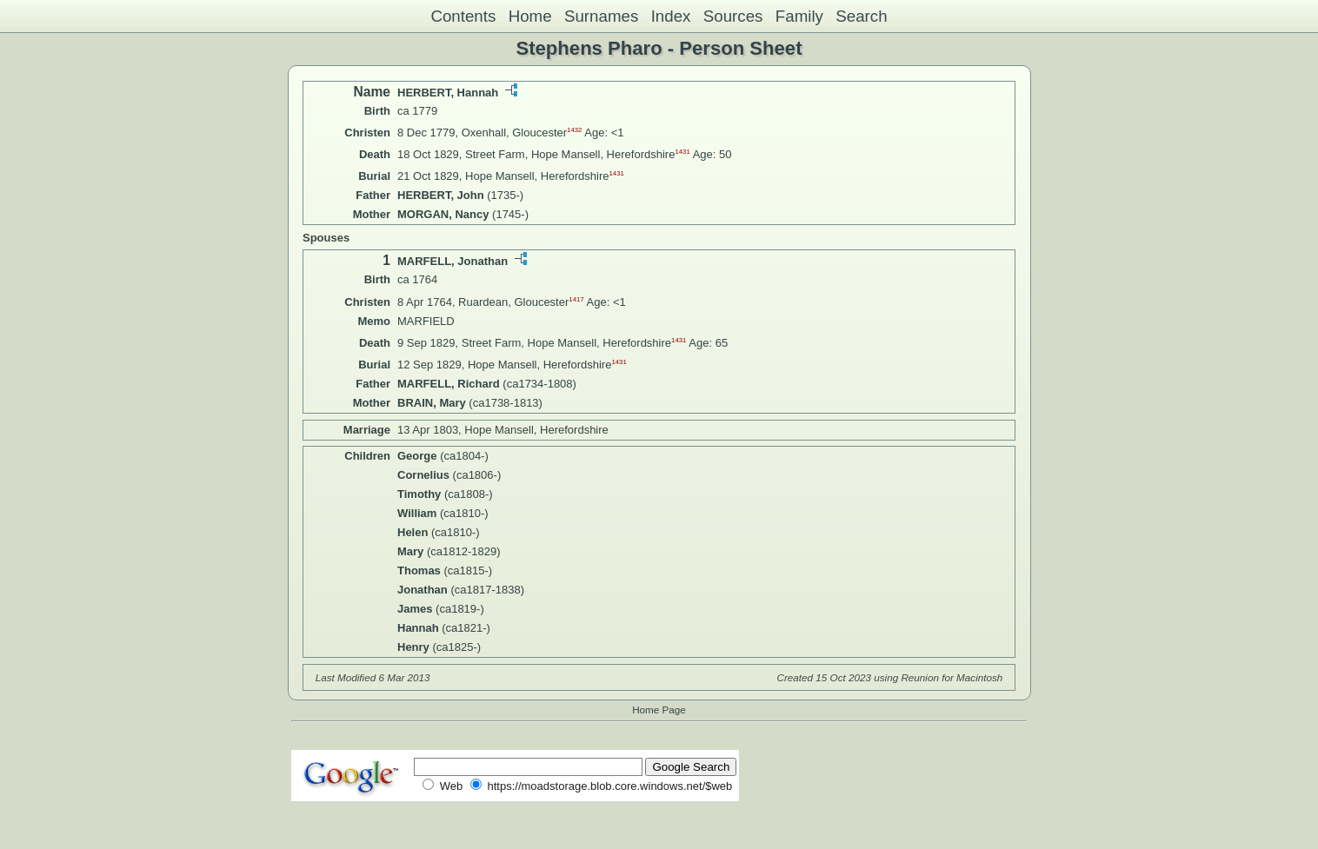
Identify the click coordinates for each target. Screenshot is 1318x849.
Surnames (601, 16)
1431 (682, 152)
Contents (463, 16)
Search (861, 16)
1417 (576, 298)
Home (530, 16)
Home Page (659, 709)
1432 (574, 130)
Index (671, 16)
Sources (733, 16)
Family (799, 16)
